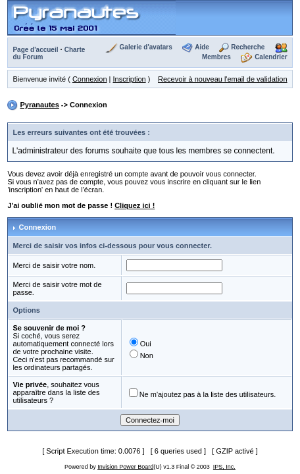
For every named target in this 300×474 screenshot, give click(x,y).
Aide (202, 47)
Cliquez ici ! (134, 205)
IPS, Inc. (224, 466)
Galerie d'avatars (146, 47)
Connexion (89, 79)
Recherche (247, 47)
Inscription (129, 79)
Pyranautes (39, 105)
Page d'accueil (35, 49)
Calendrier (271, 57)
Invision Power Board (125, 466)
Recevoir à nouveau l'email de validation (223, 79)
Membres (216, 57)
